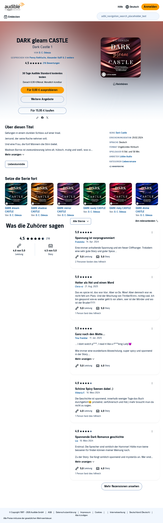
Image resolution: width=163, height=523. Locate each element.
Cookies (98, 512)
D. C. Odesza (16, 215)
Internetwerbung (118, 512)
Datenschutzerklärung (66, 512)
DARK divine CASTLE (142, 210)
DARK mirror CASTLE (64, 210)
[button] (37, 117)
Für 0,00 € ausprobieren (42, 90)
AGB (50, 512)
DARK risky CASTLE (120, 208)
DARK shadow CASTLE (39, 210)
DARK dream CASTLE (12, 210)
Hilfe (120, 6)
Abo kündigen (81, 515)
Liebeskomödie (16, 164)
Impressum (85, 512)
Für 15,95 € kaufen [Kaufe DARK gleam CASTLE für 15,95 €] (42, 110)
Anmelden (150, 6)
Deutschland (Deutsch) (140, 512)
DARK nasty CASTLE (94, 208)
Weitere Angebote (42, 99)
